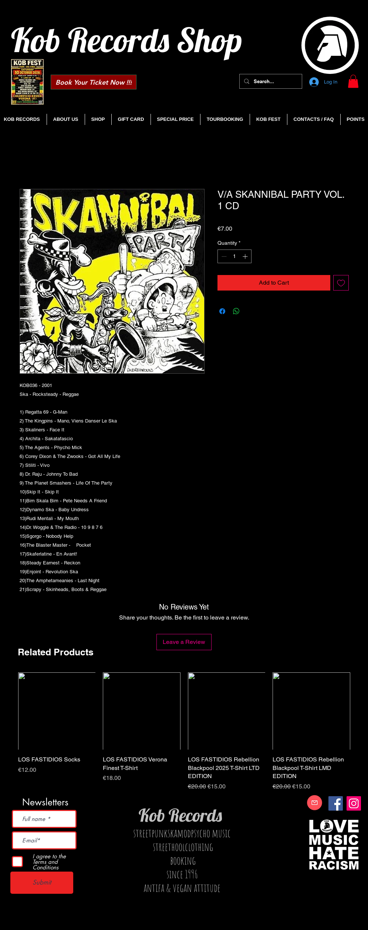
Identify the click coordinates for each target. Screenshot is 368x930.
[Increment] (245, 256)
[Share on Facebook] (222, 311)
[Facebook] (335, 803)
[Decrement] (223, 256)
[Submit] (41, 883)
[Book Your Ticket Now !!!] (93, 82)
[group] (184, 731)
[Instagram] (354, 803)
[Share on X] (250, 311)
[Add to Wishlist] (341, 283)
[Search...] (270, 81)
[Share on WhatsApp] (236, 311)
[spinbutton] (234, 256)
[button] (353, 81)
